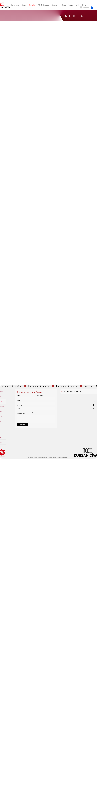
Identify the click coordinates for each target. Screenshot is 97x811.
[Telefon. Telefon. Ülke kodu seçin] (19, 409)
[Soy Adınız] (45, 398)
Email (19, 400)
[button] (24, 5)
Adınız (19, 395)
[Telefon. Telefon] (37, 408)
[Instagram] (94, 401)
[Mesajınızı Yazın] (36, 419)
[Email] (35, 403)
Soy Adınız (39, 395)
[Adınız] (25, 398)
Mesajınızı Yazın (21, 413)
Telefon (19, 406)
